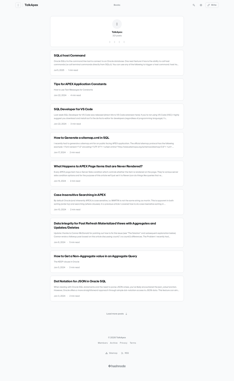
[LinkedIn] (119, 42)
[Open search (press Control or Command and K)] (194, 5)
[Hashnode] (124, 42)
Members (102, 343)
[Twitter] (109, 42)
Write (212, 5)
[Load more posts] (117, 314)
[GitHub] (114, 42)
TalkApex (31, 5)
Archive (113, 343)
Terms (133, 343)
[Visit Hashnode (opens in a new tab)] (117, 366)
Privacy (123, 343)
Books (117, 5)
